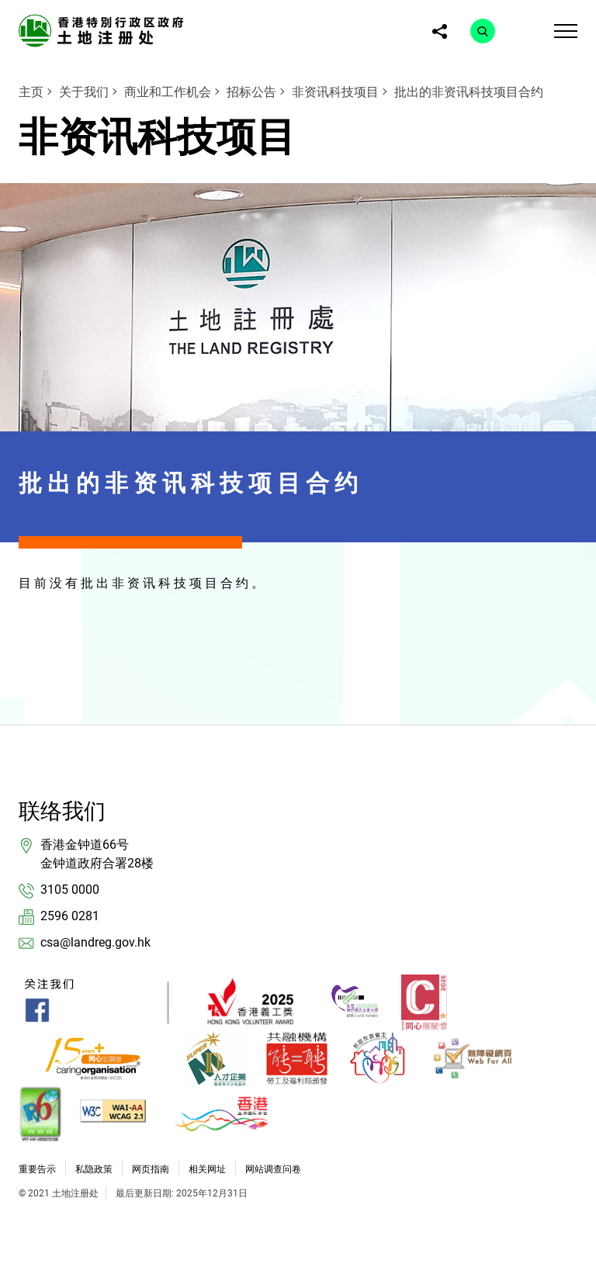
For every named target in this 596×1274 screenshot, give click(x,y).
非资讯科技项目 (335, 92)
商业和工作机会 (167, 92)
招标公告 (251, 92)
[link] (104, 30)
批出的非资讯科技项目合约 (468, 92)
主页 (31, 92)
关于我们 (84, 92)
